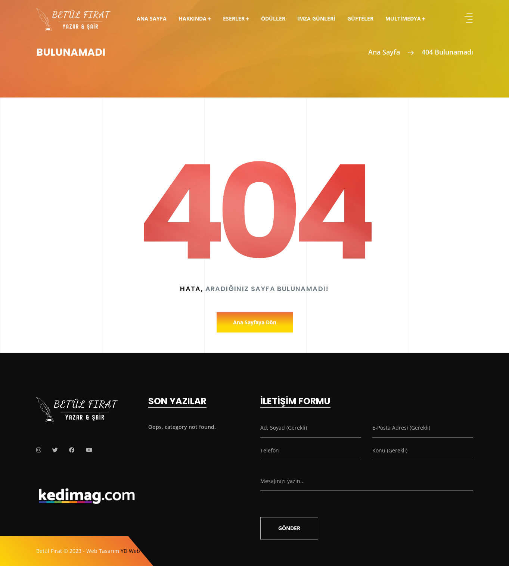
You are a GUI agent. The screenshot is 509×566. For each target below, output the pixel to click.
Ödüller (273, 18)
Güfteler (360, 18)
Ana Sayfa (152, 18)
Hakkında (193, 18)
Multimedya (403, 18)
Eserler (234, 18)
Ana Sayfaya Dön (254, 322)
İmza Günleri (316, 18)
